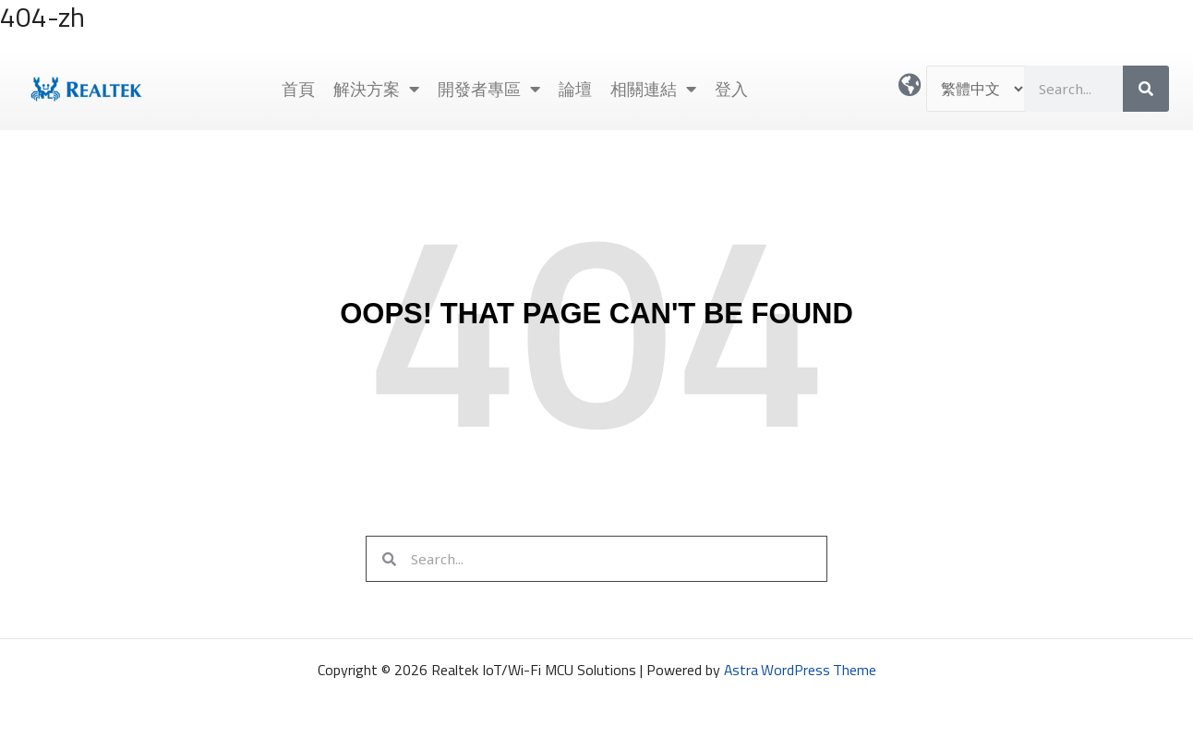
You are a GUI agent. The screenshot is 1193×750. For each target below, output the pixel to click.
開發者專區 (489, 88)
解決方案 (376, 88)
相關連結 (653, 88)
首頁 (298, 89)
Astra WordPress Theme (799, 670)
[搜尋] (1146, 89)
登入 (731, 89)
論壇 (575, 89)
